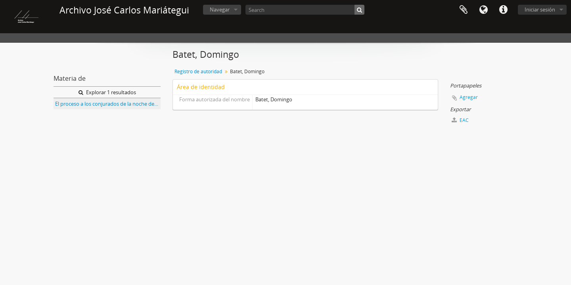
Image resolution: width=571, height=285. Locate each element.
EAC (460, 120)
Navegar (220, 9)
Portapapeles (463, 10)
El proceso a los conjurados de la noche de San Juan (108, 103)
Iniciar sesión (540, 9)
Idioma (483, 10)
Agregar (469, 97)
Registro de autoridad (198, 71)
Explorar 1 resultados (107, 92)
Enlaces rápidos (503, 10)
